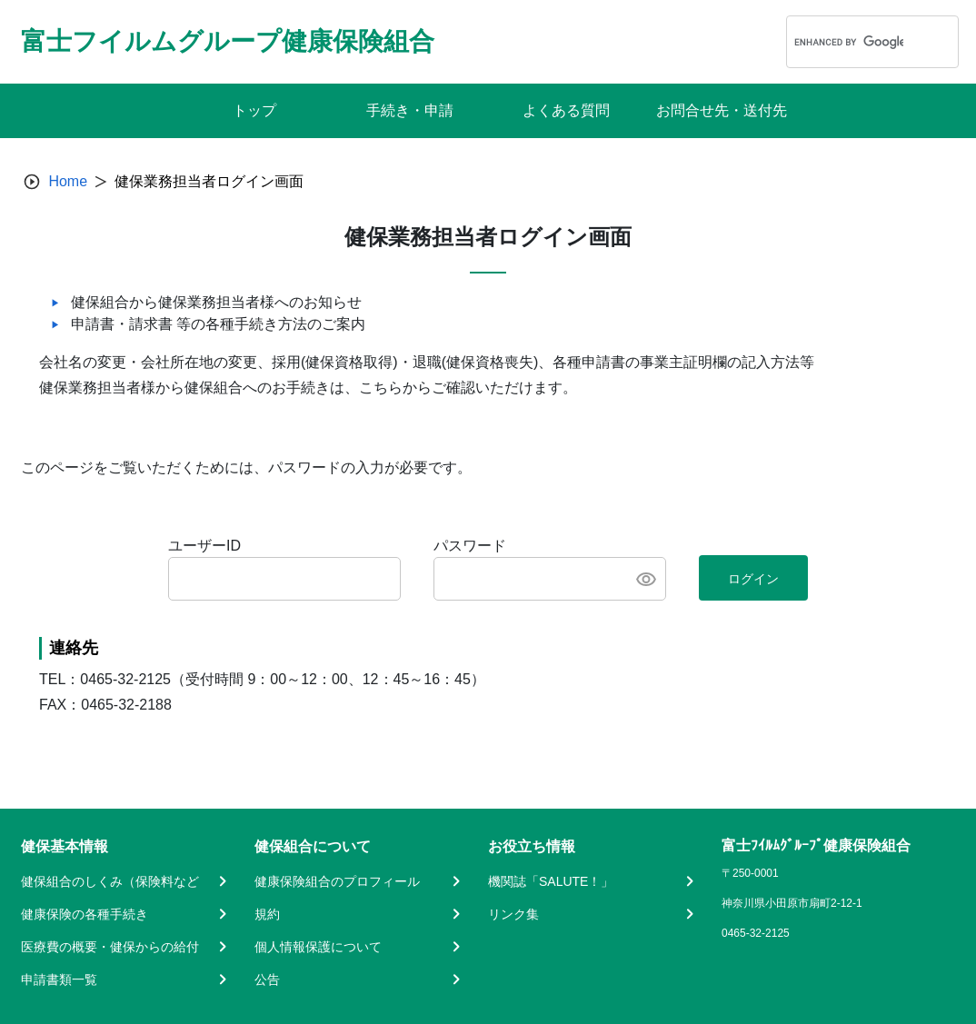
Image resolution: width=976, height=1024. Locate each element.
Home (67, 181)
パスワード (469, 545)
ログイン (753, 579)
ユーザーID (204, 545)
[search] (848, 42)
